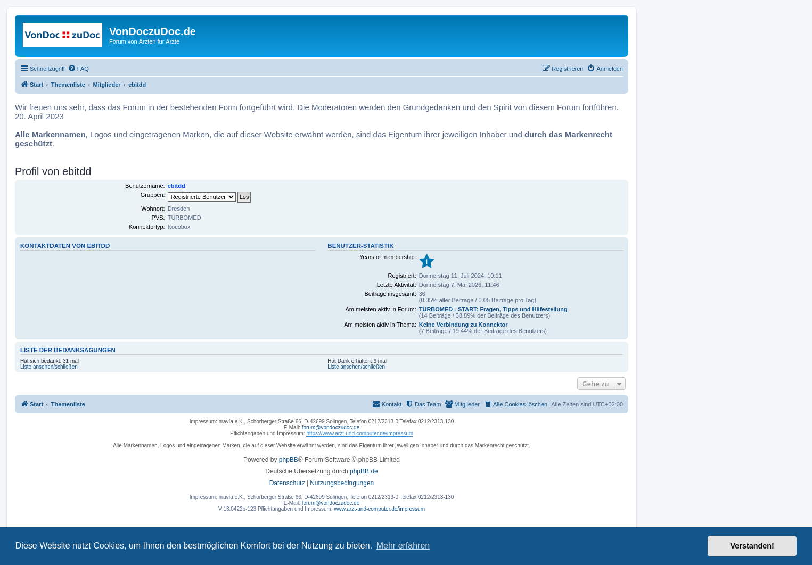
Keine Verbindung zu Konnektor (463, 324)
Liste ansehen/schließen (49, 367)
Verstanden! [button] (752, 546)
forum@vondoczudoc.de (331, 427)
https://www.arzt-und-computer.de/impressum (359, 433)
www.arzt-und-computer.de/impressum (379, 509)
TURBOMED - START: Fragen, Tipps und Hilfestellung (493, 309)
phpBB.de (364, 471)
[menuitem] (78, 68)
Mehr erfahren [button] (403, 545)
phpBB (288, 459)
